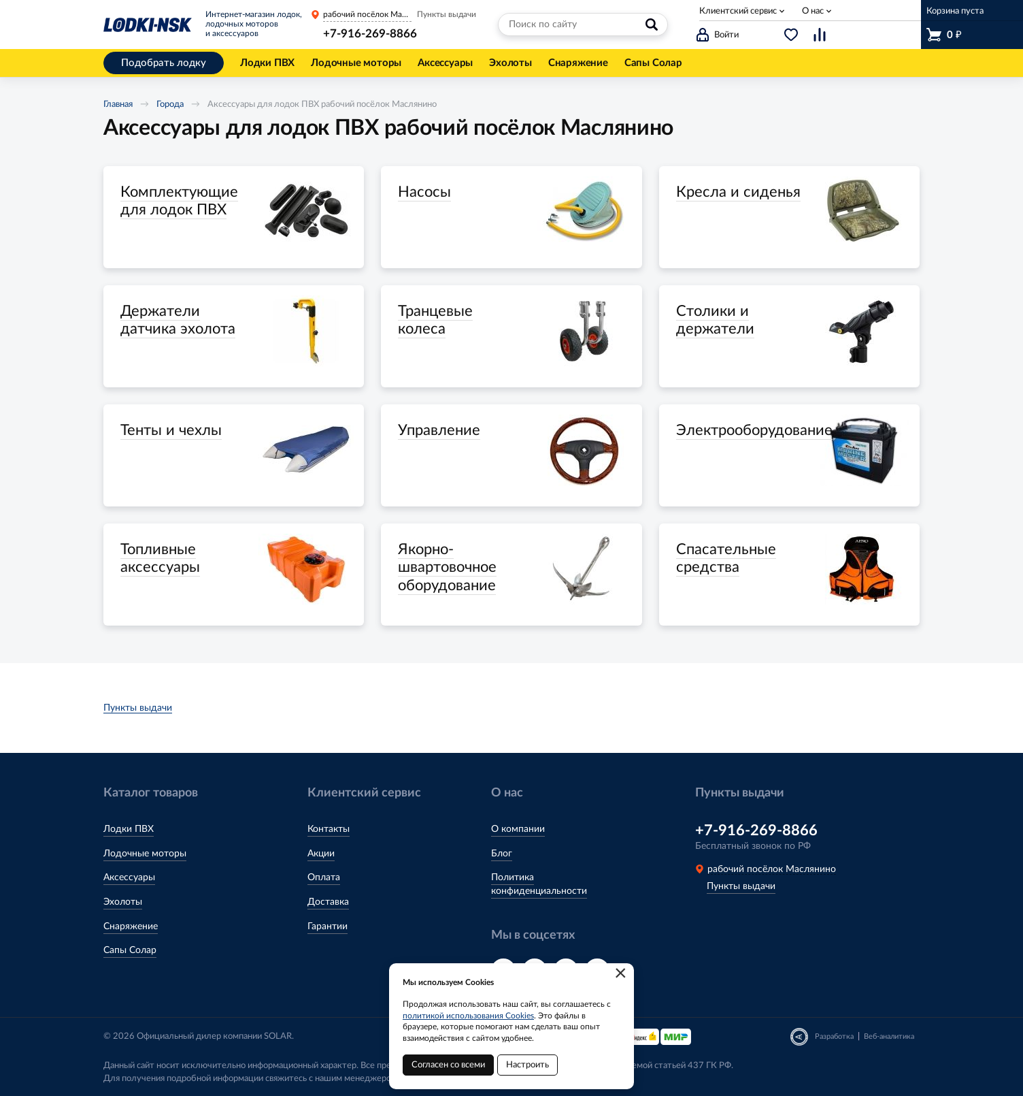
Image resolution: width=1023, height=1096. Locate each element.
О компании (518, 829)
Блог (501, 853)
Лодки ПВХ (128, 829)
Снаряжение (130, 926)
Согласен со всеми (448, 1065)
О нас (813, 11)
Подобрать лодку (163, 63)
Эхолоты (122, 902)
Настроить (527, 1065)
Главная (118, 104)
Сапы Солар (129, 950)
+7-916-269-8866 (370, 33)
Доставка (328, 902)
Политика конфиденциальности (539, 884)
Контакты (328, 829)
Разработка (834, 1036)
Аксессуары (129, 877)
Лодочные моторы (144, 853)
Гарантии (327, 926)
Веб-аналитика (889, 1036)
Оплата (323, 877)
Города (170, 104)
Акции (321, 853)
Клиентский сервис (738, 11)
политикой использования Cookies (468, 1016)
